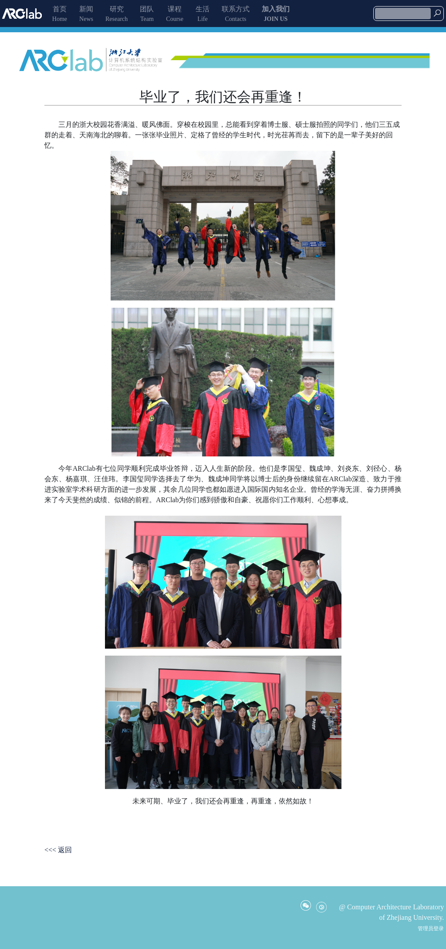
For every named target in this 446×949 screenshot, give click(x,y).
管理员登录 (431, 928)
